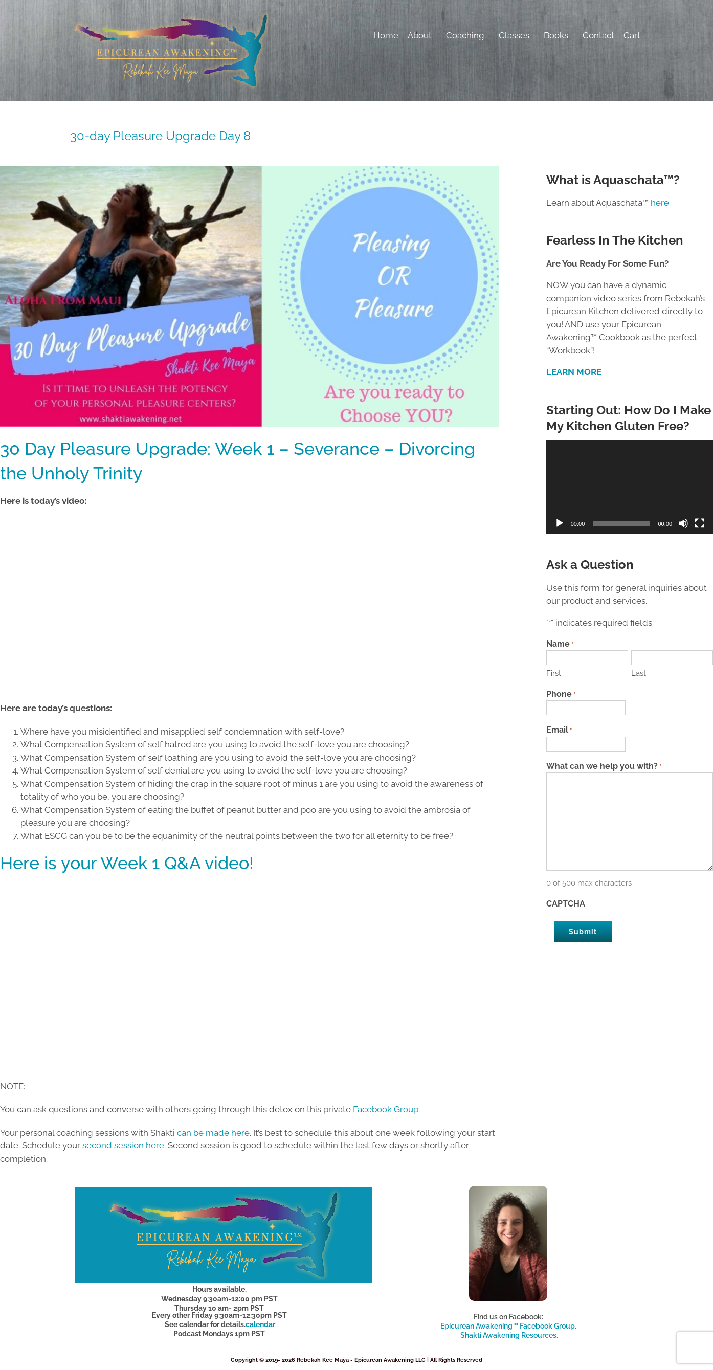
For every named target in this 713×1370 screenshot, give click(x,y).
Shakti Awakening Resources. (509, 1335)
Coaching (467, 35)
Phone (560, 694)
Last (638, 673)
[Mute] (683, 523)
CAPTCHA (565, 904)
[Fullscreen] (700, 523)
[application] (629, 487)
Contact (598, 35)
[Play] (559, 523)
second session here (123, 1145)
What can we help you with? (603, 766)
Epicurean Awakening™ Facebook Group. (508, 1326)
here (660, 202)
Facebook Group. (387, 1109)
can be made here (213, 1133)
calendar (260, 1324)
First (553, 673)
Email (559, 730)
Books (558, 35)
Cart (631, 35)
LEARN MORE (573, 372)
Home (385, 35)
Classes (516, 35)
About (422, 35)
